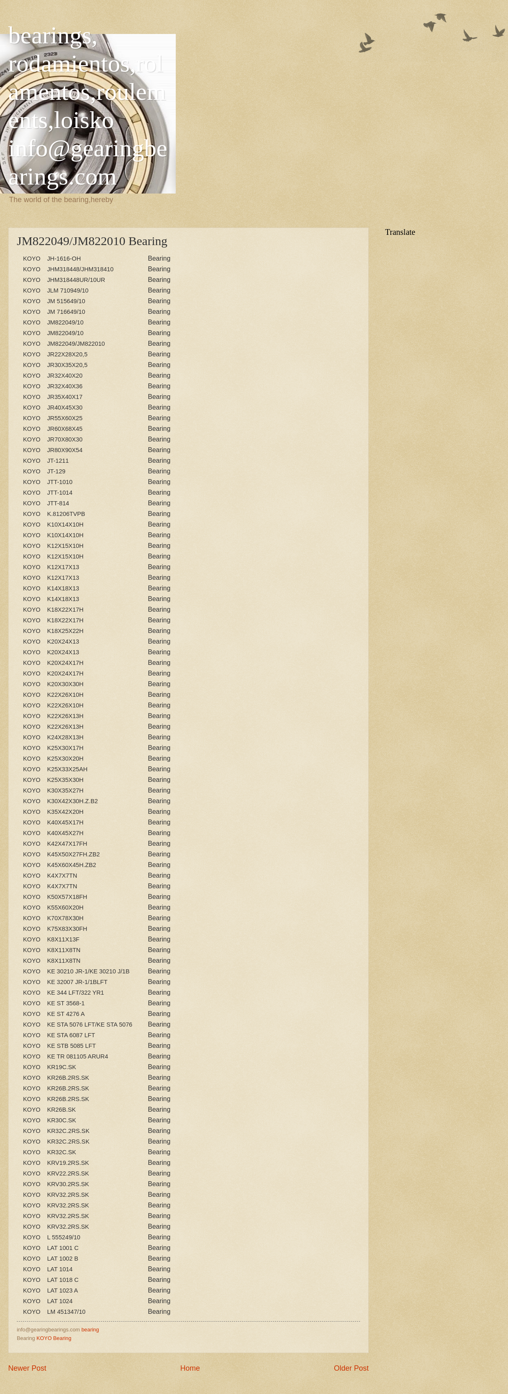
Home (190, 1368)
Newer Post (27, 1368)
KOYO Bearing (53, 1338)
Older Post (351, 1368)
